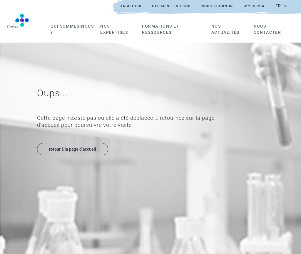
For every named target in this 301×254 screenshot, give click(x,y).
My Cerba (254, 6)
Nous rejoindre (218, 6)
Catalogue (131, 6)
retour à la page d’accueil (72, 149)
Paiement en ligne (172, 6)
